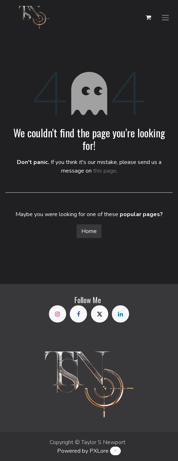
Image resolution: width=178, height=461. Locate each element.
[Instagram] (57, 314)
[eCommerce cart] (148, 17)
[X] (99, 314)
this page (104, 171)
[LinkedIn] (120, 314)
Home (89, 231)
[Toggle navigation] (165, 17)
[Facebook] (78, 314)
